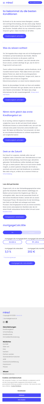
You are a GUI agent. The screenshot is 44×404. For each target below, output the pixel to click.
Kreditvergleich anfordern (14, 36)
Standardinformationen (11, 357)
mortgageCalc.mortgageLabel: (13, 239)
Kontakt (5, 344)
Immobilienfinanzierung (11, 337)
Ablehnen (21, 395)
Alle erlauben (21, 400)
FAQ (4, 349)
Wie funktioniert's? (35, 2)
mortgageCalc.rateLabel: (13, 248)
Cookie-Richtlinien (16, 386)
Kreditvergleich (8, 329)
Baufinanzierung (8, 374)
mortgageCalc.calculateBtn (22, 263)
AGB (4, 359)
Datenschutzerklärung (11, 362)
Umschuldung (7, 174)
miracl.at (19, 315)
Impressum (7, 364)
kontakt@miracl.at (10, 318)
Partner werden (8, 354)
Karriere (5, 352)
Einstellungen (21, 390)
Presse (5, 367)
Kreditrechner (7, 212)
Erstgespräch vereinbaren (14, 217)
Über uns (6, 347)
